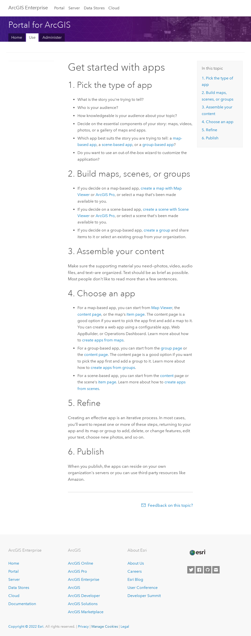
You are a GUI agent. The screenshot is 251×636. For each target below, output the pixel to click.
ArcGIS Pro (77, 571)
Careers (134, 571)
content (167, 375)
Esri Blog (135, 579)
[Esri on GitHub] (207, 569)
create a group (157, 230)
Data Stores (94, 8)
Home (16, 37)
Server (74, 8)
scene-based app (117, 144)
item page (135, 314)
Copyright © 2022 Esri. (26, 626)
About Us (135, 563)
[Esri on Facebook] (199, 569)
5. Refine (209, 130)
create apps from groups (113, 367)
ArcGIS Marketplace (85, 612)
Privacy (83, 626)
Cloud (113, 8)
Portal (59, 8)
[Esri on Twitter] (191, 569)
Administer (52, 37)
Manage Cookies (104, 626)
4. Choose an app (217, 121)
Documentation (22, 603)
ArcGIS (74, 587)
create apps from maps (103, 340)
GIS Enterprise (28, 8)
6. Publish (210, 138)
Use (32, 37)
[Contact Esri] (216, 569)
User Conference (142, 587)
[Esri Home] (197, 552)
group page (171, 348)
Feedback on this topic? (170, 505)
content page (89, 314)
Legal (125, 626)
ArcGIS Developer (84, 595)
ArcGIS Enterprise (83, 579)
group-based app (158, 144)
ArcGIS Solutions (83, 603)
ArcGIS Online (80, 563)
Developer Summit (144, 595)
